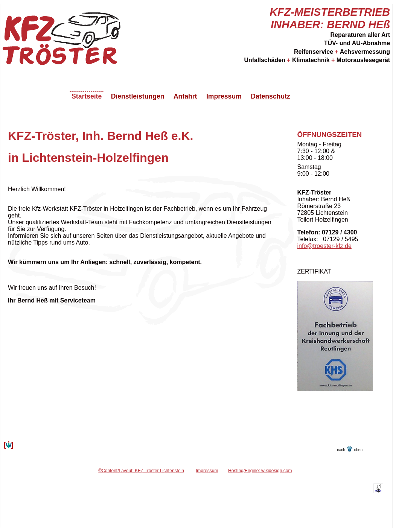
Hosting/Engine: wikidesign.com (260, 470)
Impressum (224, 96)
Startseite (87, 96)
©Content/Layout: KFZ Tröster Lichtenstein (141, 470)
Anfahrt (185, 96)
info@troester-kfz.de (324, 246)
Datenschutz (270, 96)
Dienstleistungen (138, 96)
